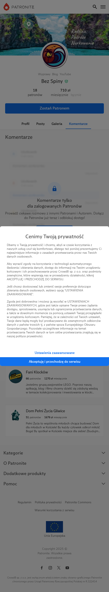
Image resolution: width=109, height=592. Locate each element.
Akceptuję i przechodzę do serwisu (54, 361)
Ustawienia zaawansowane (55, 353)
